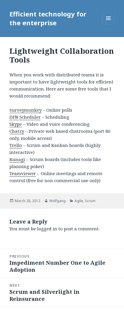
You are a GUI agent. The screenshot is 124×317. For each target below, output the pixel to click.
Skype (15, 124)
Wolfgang (57, 200)
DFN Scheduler (25, 117)
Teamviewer (22, 173)
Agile (79, 200)
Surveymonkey (25, 110)
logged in (47, 229)
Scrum (90, 200)
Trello (15, 145)
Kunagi (17, 159)
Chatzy (16, 131)
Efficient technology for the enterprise (47, 18)
